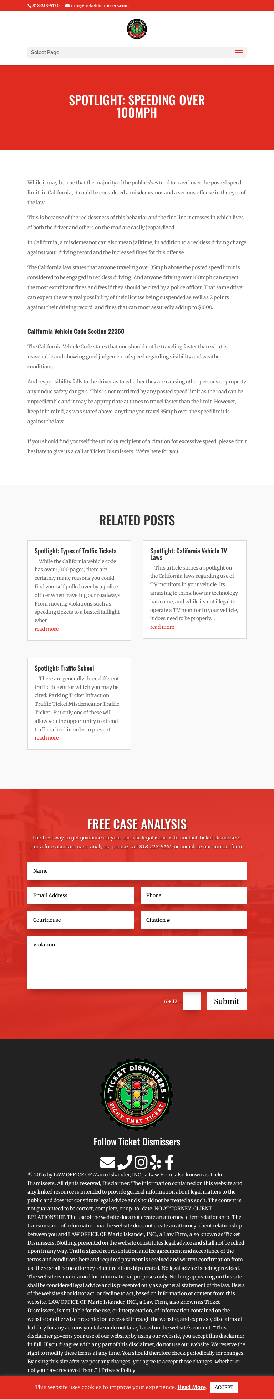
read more (47, 629)
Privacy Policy (118, 1370)
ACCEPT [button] (224, 1387)
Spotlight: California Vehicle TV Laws (188, 554)
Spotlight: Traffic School (64, 668)
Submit (226, 1001)
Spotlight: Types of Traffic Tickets (75, 550)
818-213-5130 (155, 846)
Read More (192, 1387)
